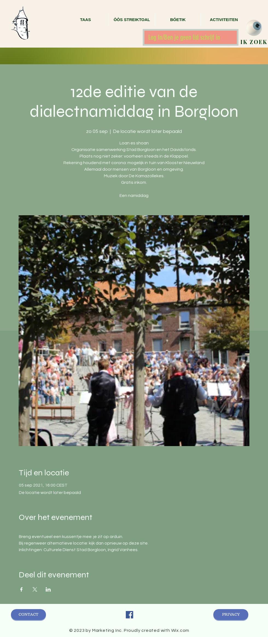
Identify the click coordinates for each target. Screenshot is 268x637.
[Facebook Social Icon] (129, 614)
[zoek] (254, 28)
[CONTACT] (28, 614)
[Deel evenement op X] (34, 589)
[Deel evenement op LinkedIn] (48, 589)
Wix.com (180, 630)
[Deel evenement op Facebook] (21, 589)
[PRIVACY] (230, 614)
